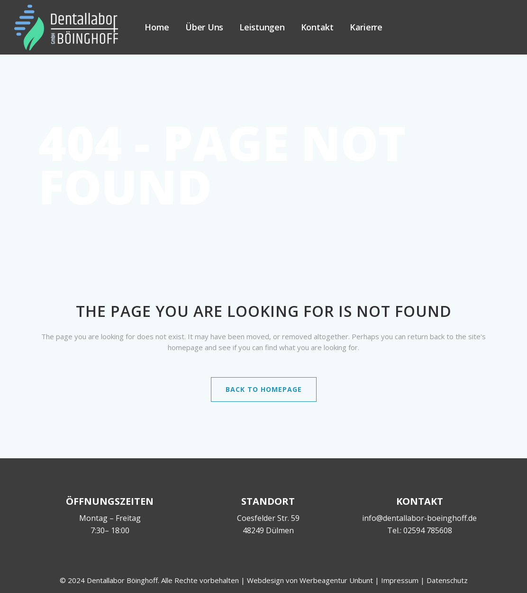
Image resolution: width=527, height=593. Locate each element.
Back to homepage (264, 389)
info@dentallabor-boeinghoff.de (419, 518)
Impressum (399, 580)
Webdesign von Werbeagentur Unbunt (310, 580)
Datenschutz (447, 580)
